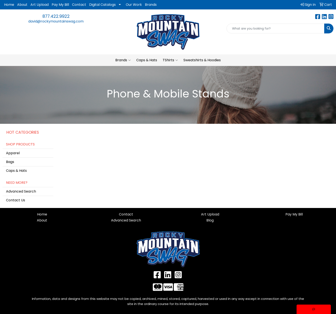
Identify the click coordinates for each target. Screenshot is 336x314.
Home (9, 4)
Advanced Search (21, 191)
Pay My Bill (60, 4)
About (22, 4)
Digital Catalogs (102, 4)
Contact (79, 4)
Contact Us (15, 200)
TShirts (170, 60)
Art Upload (39, 4)
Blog (210, 220)
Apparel (13, 153)
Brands (151, 4)
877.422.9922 (56, 16)
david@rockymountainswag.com (56, 21)
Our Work (134, 4)
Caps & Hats (146, 60)
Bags (10, 161)
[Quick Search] (275, 28)
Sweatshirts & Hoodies (202, 60)
